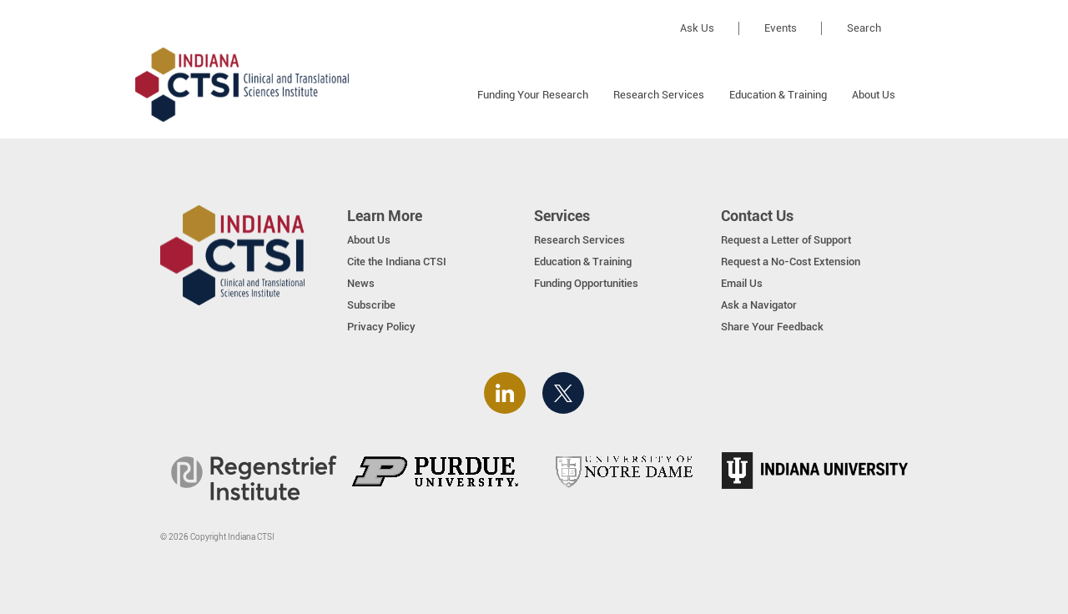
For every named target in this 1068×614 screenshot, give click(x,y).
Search (864, 28)
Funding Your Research (532, 94)
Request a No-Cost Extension (790, 261)
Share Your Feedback (772, 326)
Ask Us (697, 28)
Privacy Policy (381, 326)
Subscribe (371, 305)
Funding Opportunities (586, 283)
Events (780, 28)
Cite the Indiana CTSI (396, 261)
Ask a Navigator (759, 305)
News (361, 283)
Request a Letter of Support (786, 240)
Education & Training (778, 94)
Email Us (742, 283)
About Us (873, 94)
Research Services (658, 94)
